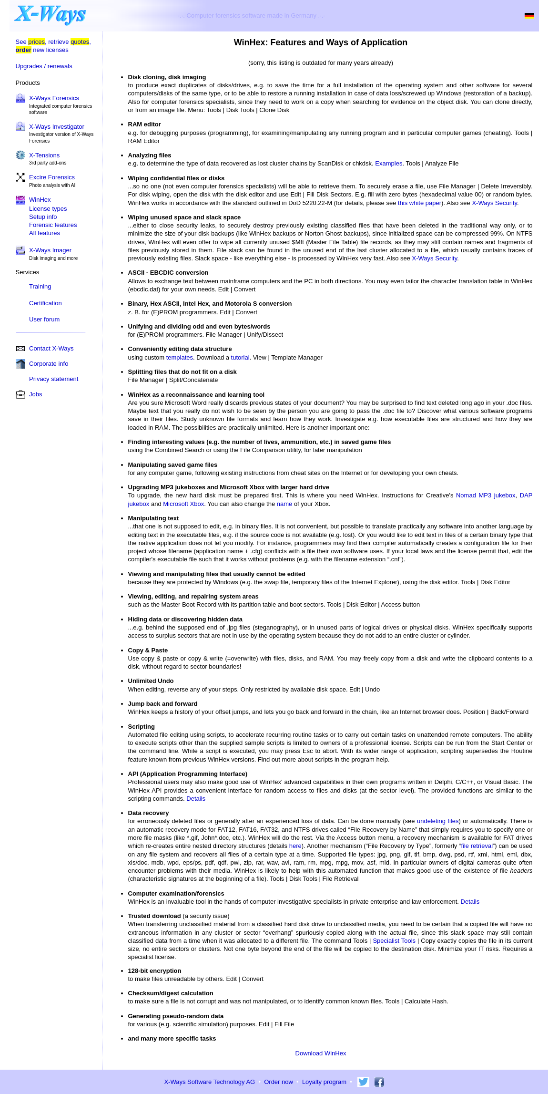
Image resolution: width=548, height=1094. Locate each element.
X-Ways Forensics (54, 98)
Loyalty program (324, 1081)
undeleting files (438, 821)
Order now (278, 1081)
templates (179, 357)
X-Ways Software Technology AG (209, 1081)
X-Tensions (44, 155)
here (295, 845)
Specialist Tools (394, 940)
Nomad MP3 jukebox (486, 495)
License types (48, 208)
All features (44, 233)
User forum (44, 319)
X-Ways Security (494, 202)
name (285, 503)
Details (195, 798)
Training (40, 286)
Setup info (43, 216)
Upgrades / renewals (44, 66)
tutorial (240, 357)
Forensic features (53, 224)
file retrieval (477, 845)
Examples (388, 163)
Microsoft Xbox (183, 503)
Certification (45, 303)
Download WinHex (320, 1053)
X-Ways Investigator (56, 126)
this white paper (419, 202)
